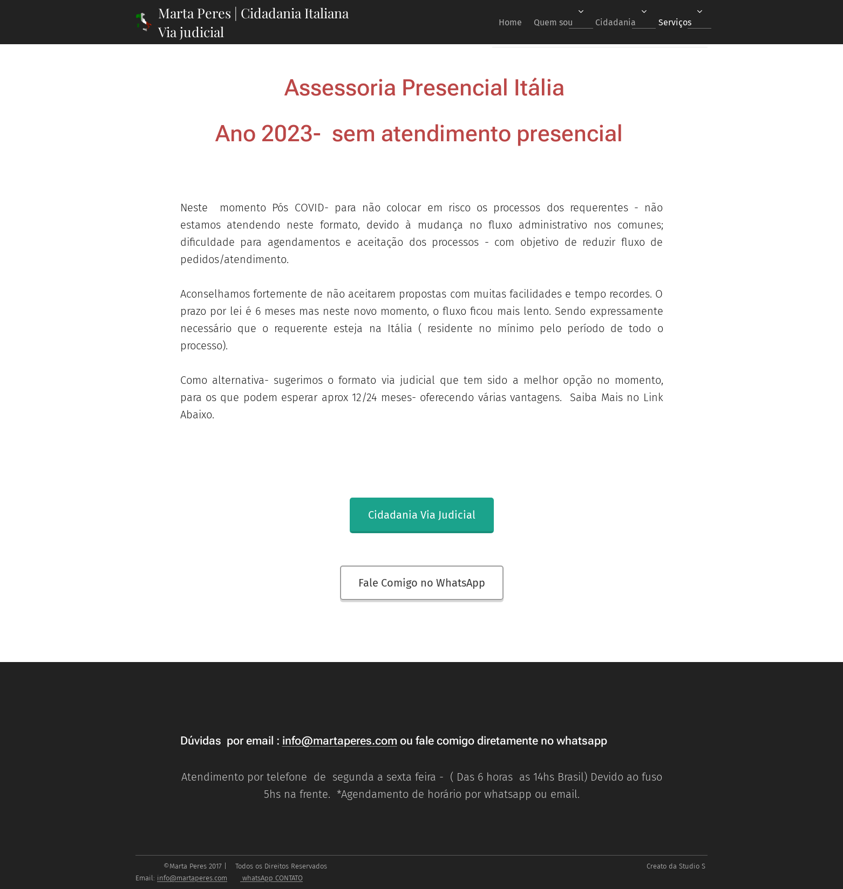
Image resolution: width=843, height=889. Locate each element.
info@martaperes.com (339, 740)
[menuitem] (493, 22)
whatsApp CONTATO (271, 878)
